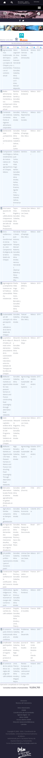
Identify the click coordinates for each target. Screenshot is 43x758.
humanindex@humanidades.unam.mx (24, 743)
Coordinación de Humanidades (23, 712)
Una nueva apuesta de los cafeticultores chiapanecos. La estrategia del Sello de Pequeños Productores (7, 218)
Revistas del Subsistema (24, 703)
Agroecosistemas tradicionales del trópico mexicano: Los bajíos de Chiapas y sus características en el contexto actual (7, 63)
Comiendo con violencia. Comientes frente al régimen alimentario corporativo (7, 120)
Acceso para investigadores (24, 2)
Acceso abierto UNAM (24, 720)
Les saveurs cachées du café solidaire (7, 611)
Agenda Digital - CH (23, 715)
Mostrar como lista (6, 40)
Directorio (23, 701)
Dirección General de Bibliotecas (23, 722)
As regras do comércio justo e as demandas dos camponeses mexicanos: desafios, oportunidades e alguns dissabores (7, 537)
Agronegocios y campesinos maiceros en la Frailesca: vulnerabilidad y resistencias (8, 291)
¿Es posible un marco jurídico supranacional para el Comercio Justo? (8, 561)
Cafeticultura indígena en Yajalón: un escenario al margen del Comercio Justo (7, 597)
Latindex (23, 724)
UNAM (24, 710)
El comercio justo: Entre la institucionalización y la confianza (8, 634)
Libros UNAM (23, 717)
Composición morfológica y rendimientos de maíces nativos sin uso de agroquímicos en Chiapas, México (8, 162)
